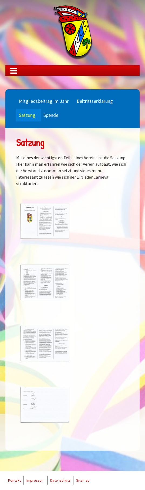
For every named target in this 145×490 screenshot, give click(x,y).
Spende (50, 115)
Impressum (35, 480)
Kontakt (14, 480)
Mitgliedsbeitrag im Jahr (44, 101)
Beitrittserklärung (95, 101)
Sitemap (83, 480)
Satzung (27, 115)
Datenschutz (60, 480)
